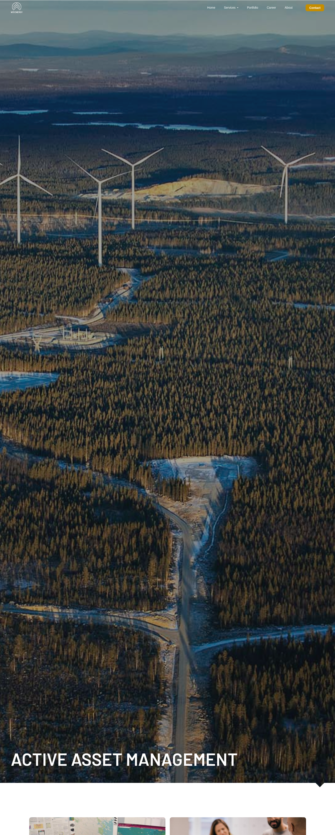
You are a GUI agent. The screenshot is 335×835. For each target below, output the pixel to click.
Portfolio (252, 7)
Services (230, 7)
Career (271, 7)
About (289, 7)
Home (211, 7)
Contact (315, 8)
